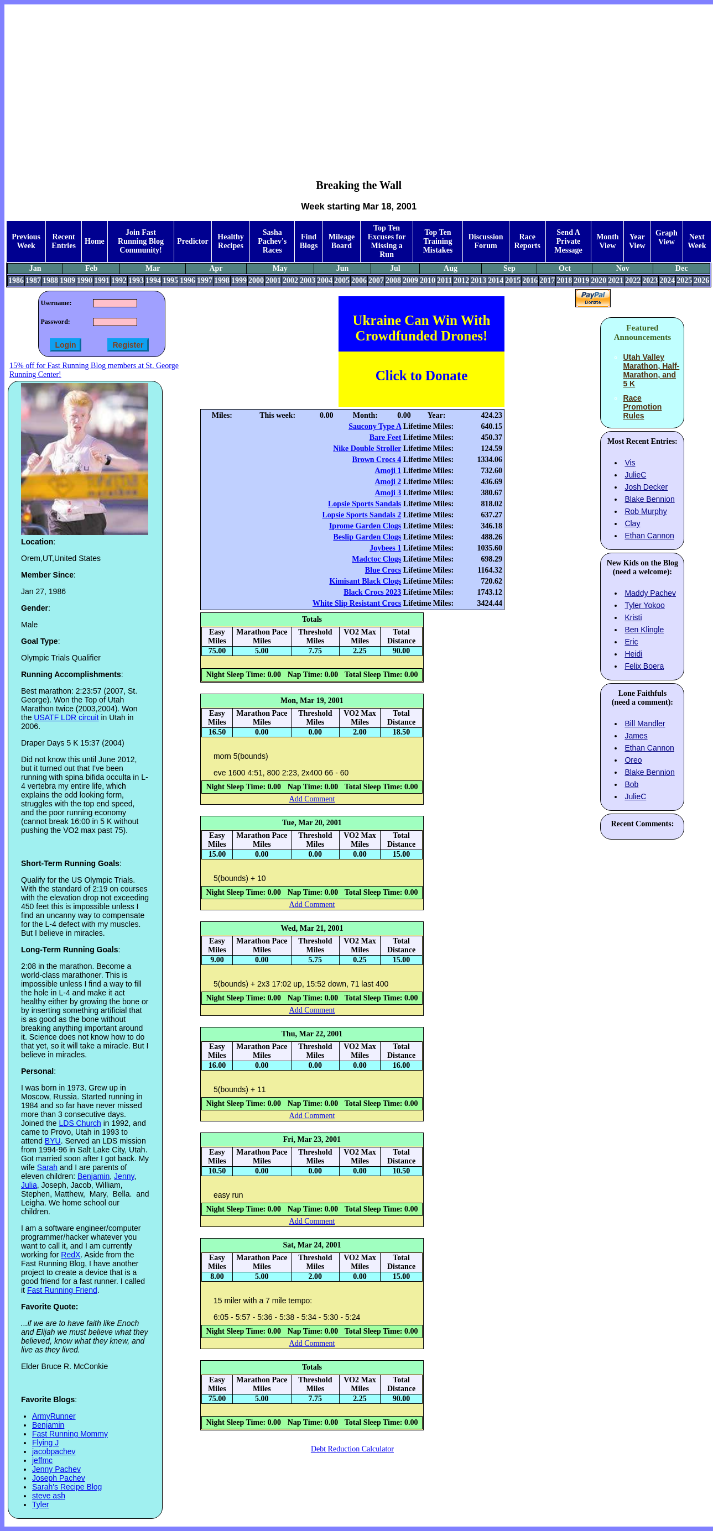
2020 (598, 280)
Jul (395, 268)
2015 (513, 280)
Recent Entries (63, 241)
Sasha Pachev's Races (272, 241)
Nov (622, 268)
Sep (509, 268)
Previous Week (26, 241)
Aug (450, 268)
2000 (256, 280)
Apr (215, 268)
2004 (324, 280)
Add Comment (312, 799)
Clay (632, 523)
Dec (681, 268)
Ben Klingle (644, 629)
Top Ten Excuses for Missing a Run (387, 241)
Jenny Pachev (56, 1469)
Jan (35, 268)
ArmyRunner (54, 1416)
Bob (631, 784)
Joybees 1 (385, 548)
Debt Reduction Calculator (352, 1449)
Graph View (666, 237)
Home (95, 241)
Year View (637, 241)
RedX (70, 1254)
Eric (631, 641)
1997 (204, 280)
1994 (153, 280)
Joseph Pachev (58, 1478)
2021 (615, 280)
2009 (410, 280)
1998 (222, 280)
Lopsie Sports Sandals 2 (362, 515)
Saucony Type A (374, 426)
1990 (84, 280)
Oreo (633, 760)
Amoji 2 (387, 482)
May (280, 268)
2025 (684, 280)
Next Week (697, 241)
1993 (136, 280)
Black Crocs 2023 (372, 592)
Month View (607, 241)
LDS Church (80, 1123)
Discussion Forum (486, 241)
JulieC (635, 474)
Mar (152, 268)
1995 (170, 280)
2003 (307, 280)
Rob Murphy (645, 511)
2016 (530, 280)
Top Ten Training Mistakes (438, 241)
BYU (53, 1140)
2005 (342, 280)
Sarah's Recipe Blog (67, 1486)
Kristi (633, 617)
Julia (29, 1185)
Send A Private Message (568, 241)
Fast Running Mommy (70, 1433)
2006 (359, 280)
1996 (187, 280)
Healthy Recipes (230, 241)
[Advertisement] (359, 83)
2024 (667, 280)
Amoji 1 (387, 470)
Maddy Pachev (650, 593)
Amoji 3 (387, 493)
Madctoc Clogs (376, 559)
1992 (119, 280)
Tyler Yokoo (644, 605)
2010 (427, 280)
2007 (376, 280)
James (635, 735)
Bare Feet (385, 437)
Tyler (40, 1504)
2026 (701, 280)
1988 (50, 280)
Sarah (47, 1167)
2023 (650, 280)
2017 (547, 280)
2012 (461, 280)
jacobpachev (54, 1451)
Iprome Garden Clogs (365, 526)
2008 (393, 280)
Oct (565, 268)
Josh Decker (646, 487)
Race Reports (527, 241)
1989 (67, 280)
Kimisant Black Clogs (365, 581)
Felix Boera (644, 666)
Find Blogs (309, 241)
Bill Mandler (644, 723)
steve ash (48, 1495)
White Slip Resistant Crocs (357, 603)
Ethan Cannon (649, 535)
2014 (495, 280)
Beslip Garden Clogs (367, 537)
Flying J (45, 1442)
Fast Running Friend (62, 1290)
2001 (273, 280)
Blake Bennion (649, 499)
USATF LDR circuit (66, 717)
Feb (91, 268)
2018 (564, 280)
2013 (478, 280)
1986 (16, 280)
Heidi (633, 653)
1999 (239, 280)
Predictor (193, 241)
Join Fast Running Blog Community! (141, 241)
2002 (290, 280)
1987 (33, 280)
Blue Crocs (383, 570)
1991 (102, 280)
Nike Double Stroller (367, 448)
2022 (633, 280)
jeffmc (42, 1460)
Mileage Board (342, 241)
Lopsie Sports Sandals (364, 504)
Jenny (124, 1176)
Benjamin (93, 1176)
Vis (629, 462)
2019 (581, 280)
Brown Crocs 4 (376, 459)
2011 (444, 280)
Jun (342, 268)
